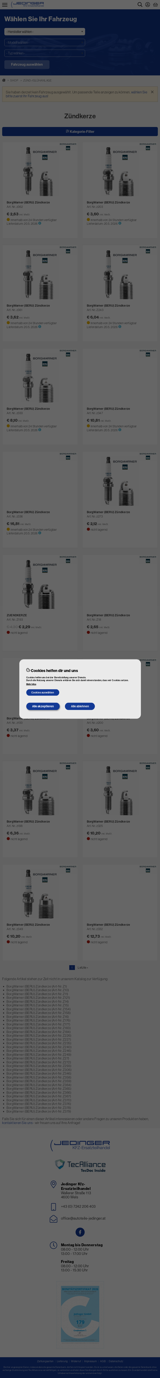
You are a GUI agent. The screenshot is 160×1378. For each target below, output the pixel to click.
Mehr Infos (31, 684)
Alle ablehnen (80, 706)
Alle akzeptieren (43, 706)
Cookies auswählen (42, 692)
